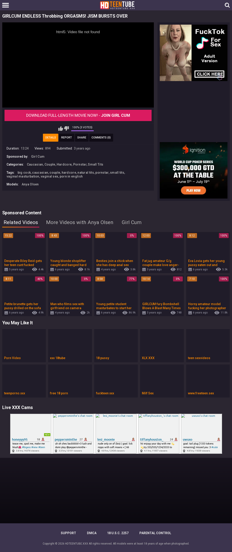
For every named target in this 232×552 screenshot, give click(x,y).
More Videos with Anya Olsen (79, 222)
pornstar (101, 172)
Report (66, 137)
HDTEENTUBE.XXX (76, 543)
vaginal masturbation (23, 176)
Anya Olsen (30, 184)
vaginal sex (49, 176)
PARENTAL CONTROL (155, 533)
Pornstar (80, 164)
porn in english (71, 176)
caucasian (40, 172)
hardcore (69, 172)
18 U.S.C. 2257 (118, 533)
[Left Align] (6, 5)
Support (68, 533)
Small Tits (95, 164)
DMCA (91, 533)
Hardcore (64, 164)
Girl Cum (38, 156)
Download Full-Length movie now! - (78, 115)
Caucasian (35, 164)
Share (81, 137)
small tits (117, 172)
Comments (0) (101, 137)
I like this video (60, 128)
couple (54, 172)
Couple (50, 164)
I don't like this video (66, 128)
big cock (24, 172)
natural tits (85, 172)
